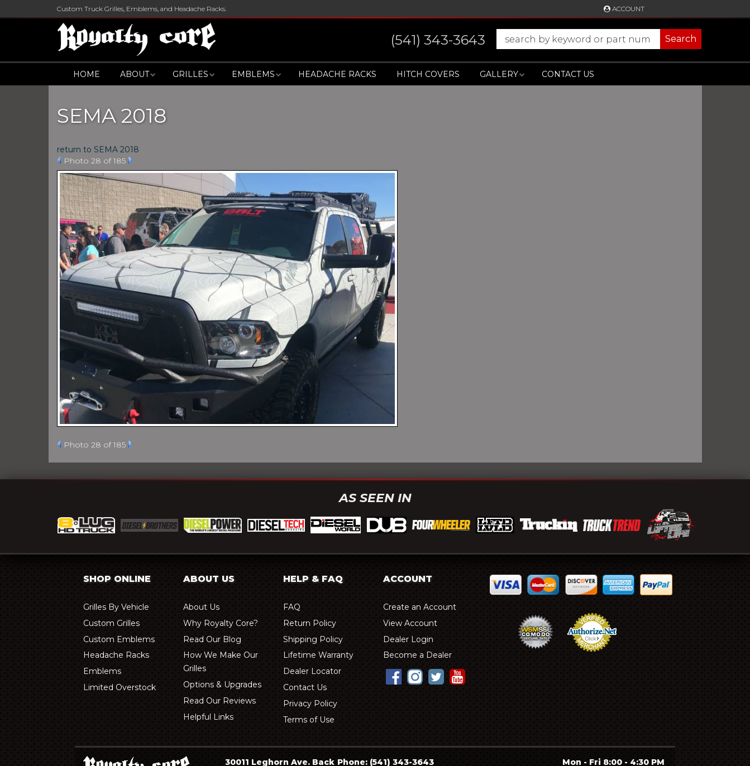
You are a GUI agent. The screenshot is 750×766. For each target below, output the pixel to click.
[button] (535, 39)
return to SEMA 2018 (98, 149)
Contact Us (568, 74)
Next (130, 160)
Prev (59, 160)
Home (86, 74)
